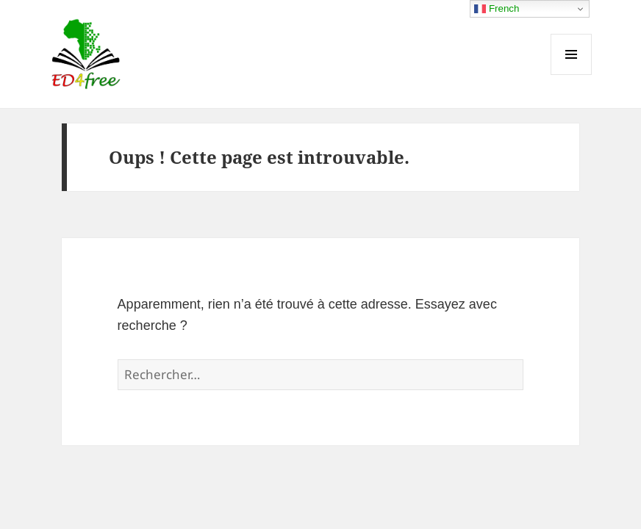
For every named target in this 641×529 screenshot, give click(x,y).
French (496, 9)
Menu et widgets (571, 74)
